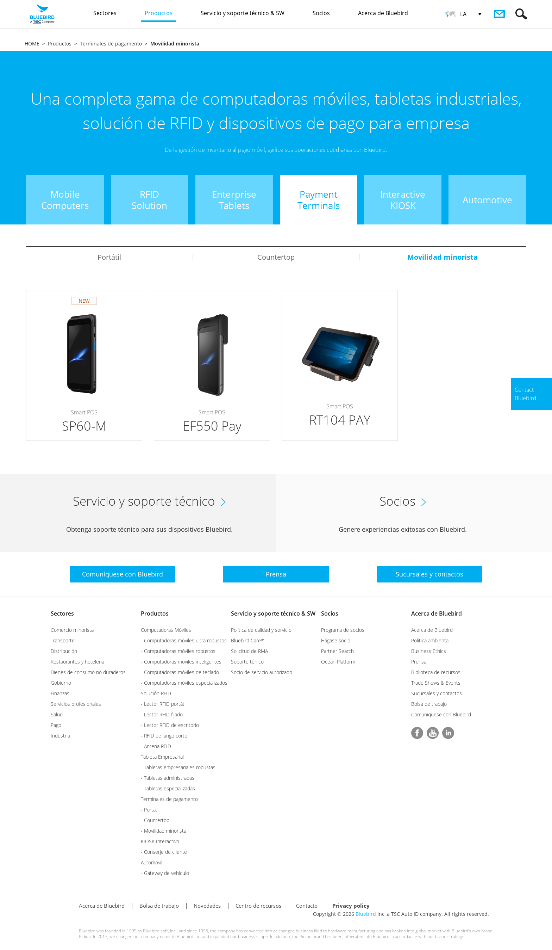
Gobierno (61, 682)
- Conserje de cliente (164, 852)
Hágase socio (335, 640)
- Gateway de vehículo (165, 873)
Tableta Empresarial (162, 756)
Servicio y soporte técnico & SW (273, 613)
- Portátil (150, 809)
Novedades (207, 905)
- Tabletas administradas (167, 778)
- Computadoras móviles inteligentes (181, 661)
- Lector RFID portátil (164, 704)
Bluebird (366, 914)
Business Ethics (428, 651)
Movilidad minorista (442, 257)
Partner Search (337, 651)
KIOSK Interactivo (160, 841)
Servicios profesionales (76, 704)
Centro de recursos (258, 905)
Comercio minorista (72, 630)
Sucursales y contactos (436, 693)
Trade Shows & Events (435, 682)
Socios (329, 613)
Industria (60, 735)
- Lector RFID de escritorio (170, 725)
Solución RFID (156, 693)
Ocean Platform (338, 661)
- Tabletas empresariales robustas (178, 767)
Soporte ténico (247, 661)
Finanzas (60, 693)
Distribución (64, 651)
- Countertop (155, 820)
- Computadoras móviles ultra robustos (184, 640)
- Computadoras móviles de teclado (180, 672)
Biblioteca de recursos (435, 672)
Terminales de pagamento (111, 43)
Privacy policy (351, 905)
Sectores (62, 613)
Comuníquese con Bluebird (441, 714)
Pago (56, 725)
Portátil (109, 257)
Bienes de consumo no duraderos (88, 672)
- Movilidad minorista (163, 830)
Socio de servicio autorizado (261, 672)
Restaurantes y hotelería (77, 661)
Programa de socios (342, 630)
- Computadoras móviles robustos (178, 651)
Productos (59, 43)
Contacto (307, 905)
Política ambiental (430, 640)
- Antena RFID (156, 746)
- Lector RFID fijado (162, 714)
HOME (32, 43)
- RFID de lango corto (164, 735)
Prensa (418, 661)
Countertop (276, 257)
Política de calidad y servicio (261, 630)
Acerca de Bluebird (436, 613)
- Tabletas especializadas (168, 788)
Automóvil (151, 862)
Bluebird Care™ (247, 640)
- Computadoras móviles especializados (184, 682)
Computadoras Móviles (166, 630)
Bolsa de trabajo (429, 704)
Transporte (63, 640)
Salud (57, 714)
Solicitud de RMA (249, 651)
